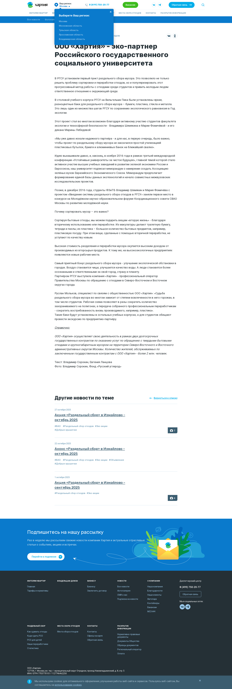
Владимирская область (72, 39)
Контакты (151, 13)
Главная (31, 586)
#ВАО (58, 426)
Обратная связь (179, 5)
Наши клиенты (154, 595)
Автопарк (152, 599)
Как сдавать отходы (37, 631)
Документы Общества (128, 641)
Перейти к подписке (44, 556)
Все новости (33, 19)
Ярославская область (71, 34)
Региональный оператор (129, 649)
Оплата (121, 653)
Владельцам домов (67, 581)
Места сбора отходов (130, 13)
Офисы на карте (95, 636)
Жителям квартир (38, 13)
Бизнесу (91, 581)
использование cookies (68, 684)
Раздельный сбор (36, 626)
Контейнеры (153, 603)
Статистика (32, 648)
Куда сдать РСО (35, 636)
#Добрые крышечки (66, 430)
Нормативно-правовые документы (128, 635)
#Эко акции (101, 426)
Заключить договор (97, 591)
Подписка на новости (127, 599)
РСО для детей (34, 640)
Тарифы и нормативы (37, 591)
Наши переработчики (37, 644)
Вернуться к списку (165, 398)
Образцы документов (127, 645)
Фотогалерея (51, 19)
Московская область (70, 25)
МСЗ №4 (151, 611)
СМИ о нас (122, 595)
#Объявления (116, 460)
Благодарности (154, 591)
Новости (121, 581)
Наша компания (155, 586)
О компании (153, 581)
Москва (63, 21)
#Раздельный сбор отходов (78, 426)
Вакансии (130, 5)
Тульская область (68, 30)
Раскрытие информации (173, 13)
